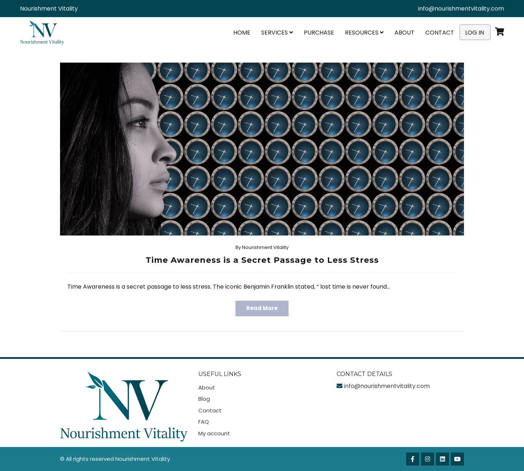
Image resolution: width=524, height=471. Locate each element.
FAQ (203, 422)
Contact (439, 32)
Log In (474, 32)
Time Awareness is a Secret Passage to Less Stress (262, 260)
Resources (364, 32)
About (404, 32)
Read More (262, 308)
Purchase (319, 32)
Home (241, 32)
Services (277, 32)
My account (214, 433)
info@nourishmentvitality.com (461, 8)
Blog (204, 399)
